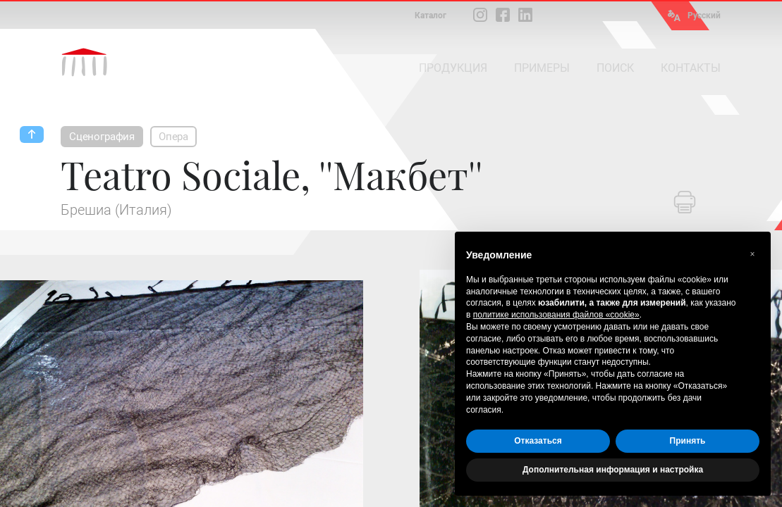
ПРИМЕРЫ (542, 68)
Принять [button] (688, 441)
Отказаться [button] (537, 441)
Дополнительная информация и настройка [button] (613, 470)
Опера (173, 136)
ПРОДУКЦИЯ (453, 68)
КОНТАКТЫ (691, 68)
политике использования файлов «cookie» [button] (556, 315)
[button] (752, 254)
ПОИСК (615, 68)
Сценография (102, 136)
